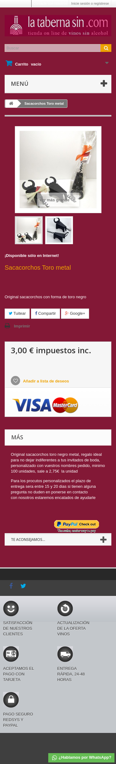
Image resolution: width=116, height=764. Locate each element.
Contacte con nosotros (50, 3)
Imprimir (22, 326)
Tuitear (17, 313)
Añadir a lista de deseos (45, 381)
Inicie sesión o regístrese (90, 3)
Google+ (75, 313)
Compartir (45, 313)
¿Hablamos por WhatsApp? (81, 758)
